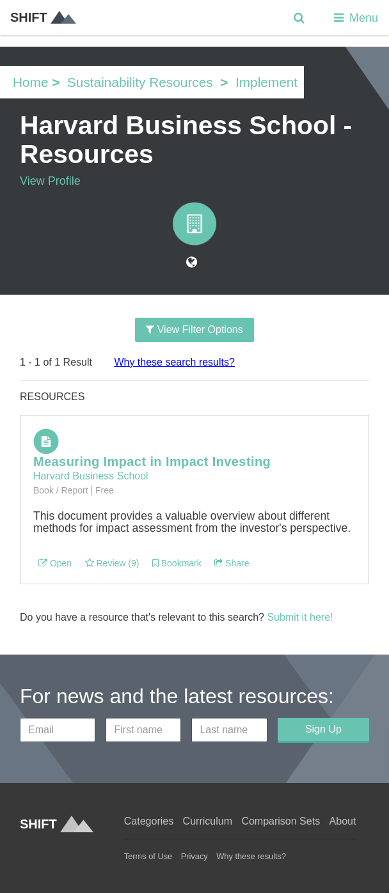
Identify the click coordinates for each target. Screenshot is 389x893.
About (342, 821)
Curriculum (207, 821)
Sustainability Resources (140, 82)
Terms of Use (148, 856)
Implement (266, 82)
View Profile (50, 181)
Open (55, 563)
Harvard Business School (90, 475)
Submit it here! (300, 617)
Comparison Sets (280, 821)
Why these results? (251, 856)
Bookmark (177, 563)
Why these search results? (174, 362)
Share (231, 563)
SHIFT (43, 17)
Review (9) (112, 563)
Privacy (194, 856)
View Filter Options (194, 329)
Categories (148, 821)
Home (30, 82)
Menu (354, 18)
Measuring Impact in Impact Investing (152, 461)
